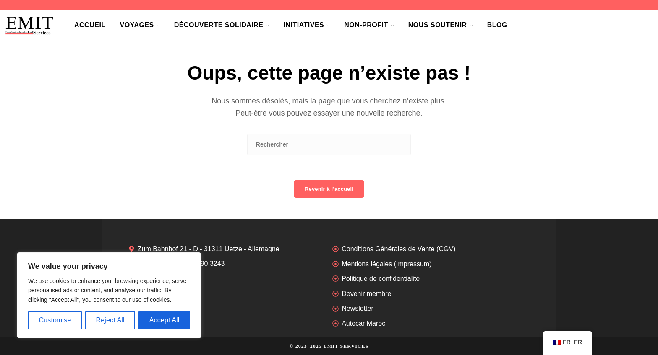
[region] (109, 295)
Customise (55, 320)
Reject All (110, 320)
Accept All (164, 320)
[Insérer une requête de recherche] (329, 144)
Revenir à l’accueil (329, 189)
